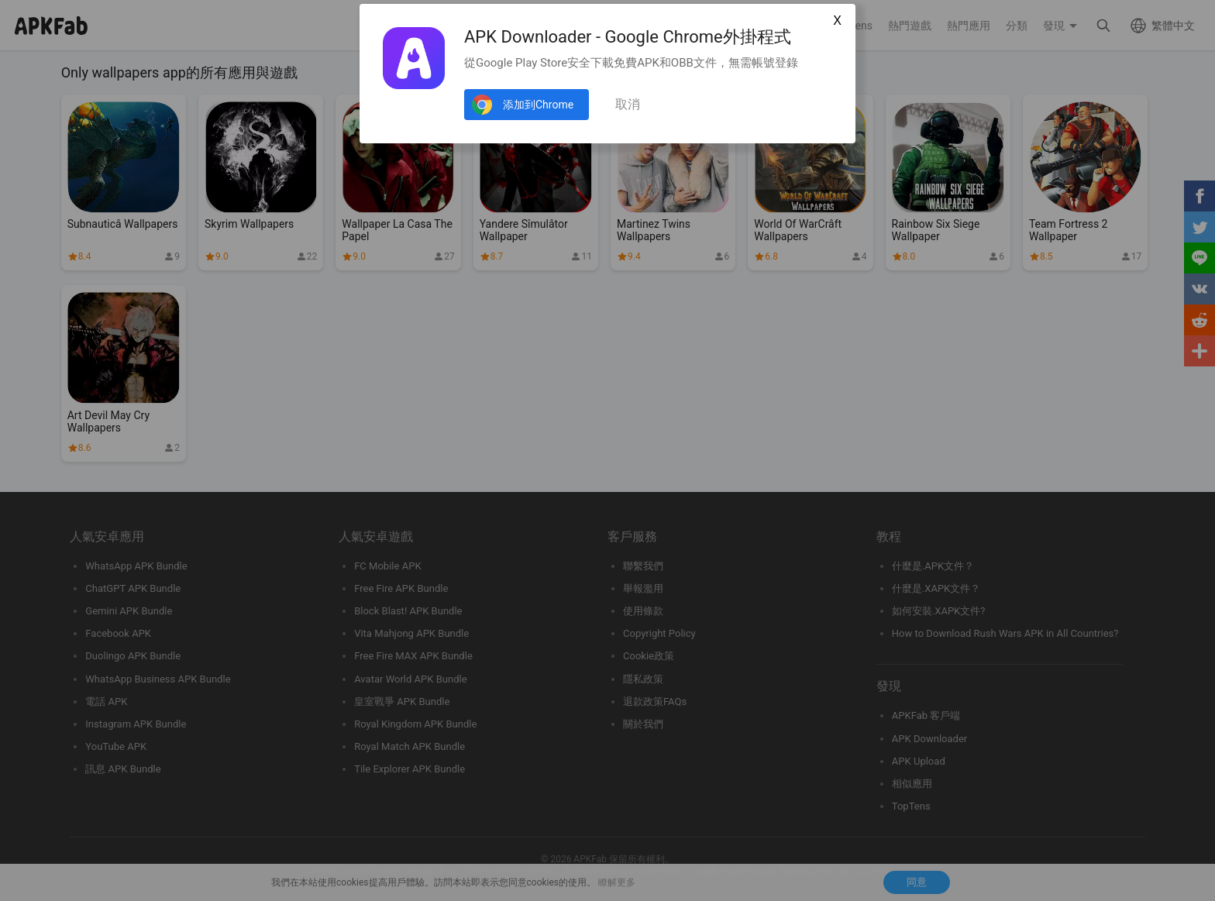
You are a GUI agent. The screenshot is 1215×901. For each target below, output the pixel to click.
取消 (627, 104)
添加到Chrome (538, 104)
